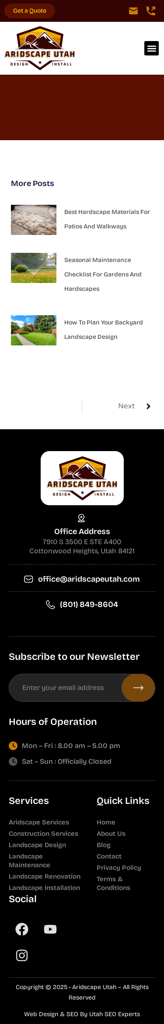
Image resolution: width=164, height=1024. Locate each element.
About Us (111, 834)
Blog (104, 845)
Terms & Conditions (113, 883)
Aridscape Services (39, 822)
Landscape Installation (44, 888)
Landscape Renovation (44, 876)
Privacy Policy (119, 868)
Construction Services (43, 834)
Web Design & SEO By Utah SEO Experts (82, 1014)
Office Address (82, 531)
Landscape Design (37, 845)
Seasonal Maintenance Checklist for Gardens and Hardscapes (103, 274)
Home (106, 822)
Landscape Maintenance (29, 860)
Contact (109, 856)
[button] (151, 48)
